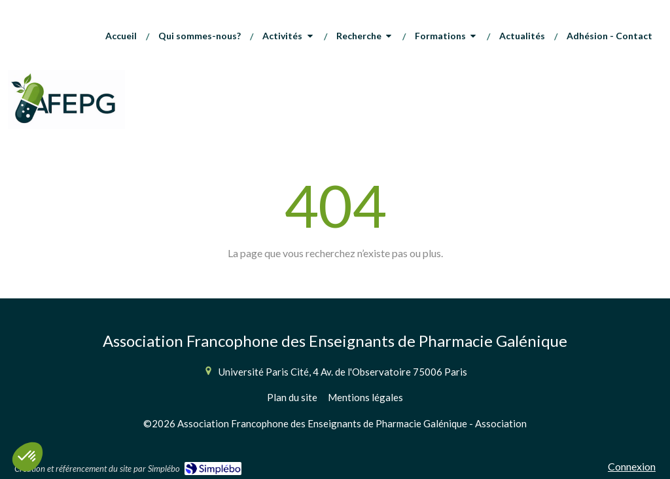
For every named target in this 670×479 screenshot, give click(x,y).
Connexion (632, 466)
